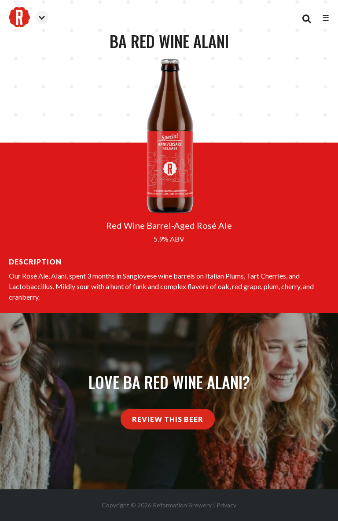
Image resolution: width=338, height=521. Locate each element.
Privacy (226, 505)
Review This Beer (167, 419)
